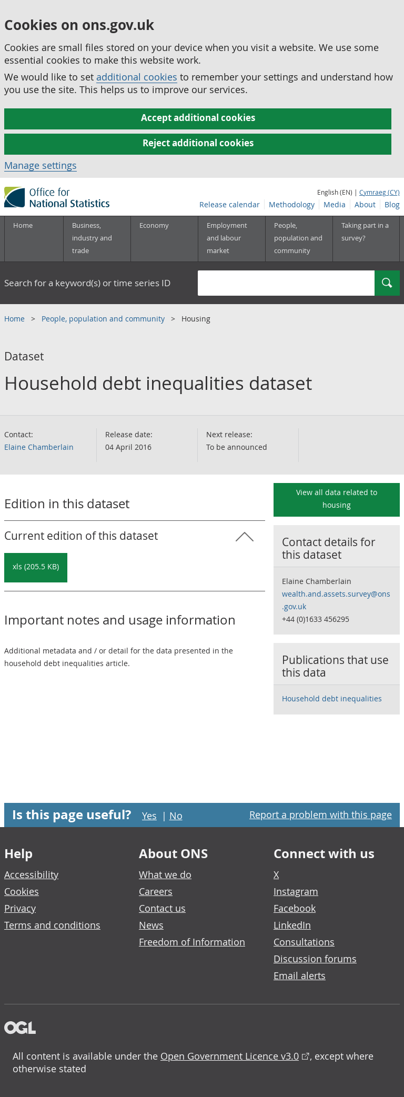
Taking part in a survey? (365, 231)
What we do (165, 874)
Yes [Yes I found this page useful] (149, 815)
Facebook (295, 908)
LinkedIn (292, 925)
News (151, 925)
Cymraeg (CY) (379, 192)
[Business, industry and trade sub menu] (96, 238)
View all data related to (336, 498)
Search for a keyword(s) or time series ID (87, 283)
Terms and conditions (52, 925)
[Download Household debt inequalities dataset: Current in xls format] (35, 567)
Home (23, 225)
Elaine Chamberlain (39, 447)
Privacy (20, 908)
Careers (156, 891)
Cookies (21, 891)
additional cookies (136, 77)
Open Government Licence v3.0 (229, 1056)
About (365, 204)
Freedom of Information (192, 941)
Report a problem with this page (320, 814)
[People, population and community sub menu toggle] (298, 238)
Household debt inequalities (332, 698)
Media (335, 204)
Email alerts (300, 975)
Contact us (162, 908)
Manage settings (40, 165)
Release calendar (229, 204)
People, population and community (104, 319)
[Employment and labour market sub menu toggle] (231, 238)
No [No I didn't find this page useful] (176, 815)
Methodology (292, 204)
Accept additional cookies (198, 118)
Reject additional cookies (198, 143)
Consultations (304, 941)
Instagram (296, 891)
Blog (392, 204)
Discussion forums (315, 958)
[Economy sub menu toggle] (164, 238)
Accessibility (31, 874)
